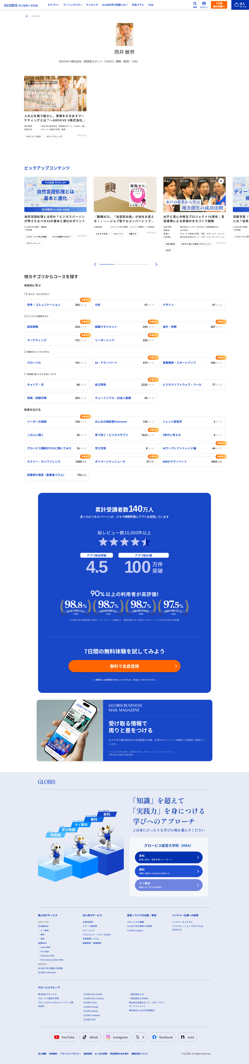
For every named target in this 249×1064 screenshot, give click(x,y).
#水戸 (168, 250)
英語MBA (42, 942)
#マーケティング (54, 136)
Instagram (116, 1037)
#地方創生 (170, 243)
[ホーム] (27, 16)
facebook (162, 1037)
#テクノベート (33, 243)
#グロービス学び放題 (37, 236)
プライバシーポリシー (70, 1054)
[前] (95, 264)
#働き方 (132, 233)
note (186, 1037)
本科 (166, 857)
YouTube (64, 1037)
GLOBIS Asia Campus (94, 998)
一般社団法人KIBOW (138, 998)
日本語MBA (43, 925)
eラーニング (88, 930)
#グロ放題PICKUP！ (62, 236)
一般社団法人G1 (136, 993)
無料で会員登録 (124, 666)
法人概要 (42, 1054)
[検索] (195, 5)
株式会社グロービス (47, 993)
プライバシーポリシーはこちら (121, 754)
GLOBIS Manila (91, 1010)
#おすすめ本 (102, 233)
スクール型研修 (90, 925)
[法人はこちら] (240, 5)
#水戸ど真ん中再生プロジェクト (196, 243)
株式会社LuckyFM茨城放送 (141, 1010)
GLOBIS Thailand (92, 1015)
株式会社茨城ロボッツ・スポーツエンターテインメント (146, 1004)
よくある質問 (101, 1054)
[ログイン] (204, 5)
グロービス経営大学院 (48, 998)
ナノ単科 (166, 885)
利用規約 (53, 1054)
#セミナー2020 (33, 136)
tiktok (89, 1037)
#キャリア (118, 233)
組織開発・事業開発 (92, 942)
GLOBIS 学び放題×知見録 (50, 968)
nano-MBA (45, 947)
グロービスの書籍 (135, 921)
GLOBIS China (90, 1002)
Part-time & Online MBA (51, 959)
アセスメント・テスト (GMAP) (97, 934)
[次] (154, 264)
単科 (166, 871)
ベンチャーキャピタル (182, 921)
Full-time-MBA (47, 955)
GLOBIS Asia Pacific (93, 993)
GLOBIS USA (89, 1019)
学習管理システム (91, 938)
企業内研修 (88, 921)
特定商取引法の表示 (119, 1054)
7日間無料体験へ (219, 5)
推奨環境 (88, 1054)
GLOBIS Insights (135, 930)
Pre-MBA (44, 951)
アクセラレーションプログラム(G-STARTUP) (188, 927)
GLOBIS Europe (91, 1006)
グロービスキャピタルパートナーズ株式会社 (55, 1004)
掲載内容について (139, 1054)
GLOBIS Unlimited (47, 972)
